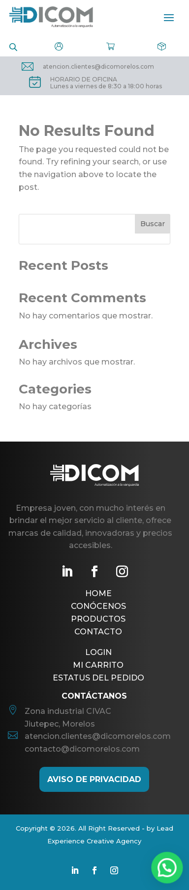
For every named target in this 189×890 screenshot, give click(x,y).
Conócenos (98, 606)
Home (98, 593)
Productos (98, 619)
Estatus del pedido (98, 677)
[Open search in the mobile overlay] (13, 46)
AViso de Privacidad (94, 779)
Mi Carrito (98, 665)
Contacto (98, 631)
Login (98, 652)
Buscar (152, 223)
